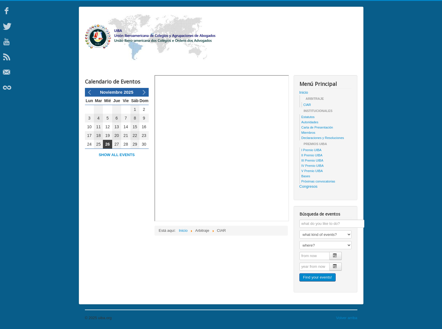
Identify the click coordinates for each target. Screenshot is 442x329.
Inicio (303, 92)
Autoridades (310, 122)
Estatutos (308, 117)
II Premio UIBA (312, 155)
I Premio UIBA (311, 150)
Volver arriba (346, 318)
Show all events (116, 155)
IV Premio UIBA (312, 165)
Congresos (308, 186)
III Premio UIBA (312, 160)
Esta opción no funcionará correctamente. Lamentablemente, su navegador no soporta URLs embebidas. (221, 148)
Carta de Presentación (317, 127)
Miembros (308, 132)
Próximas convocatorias (318, 181)
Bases (305, 176)
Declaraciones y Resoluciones (322, 138)
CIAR (307, 104)
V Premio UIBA (312, 171)
